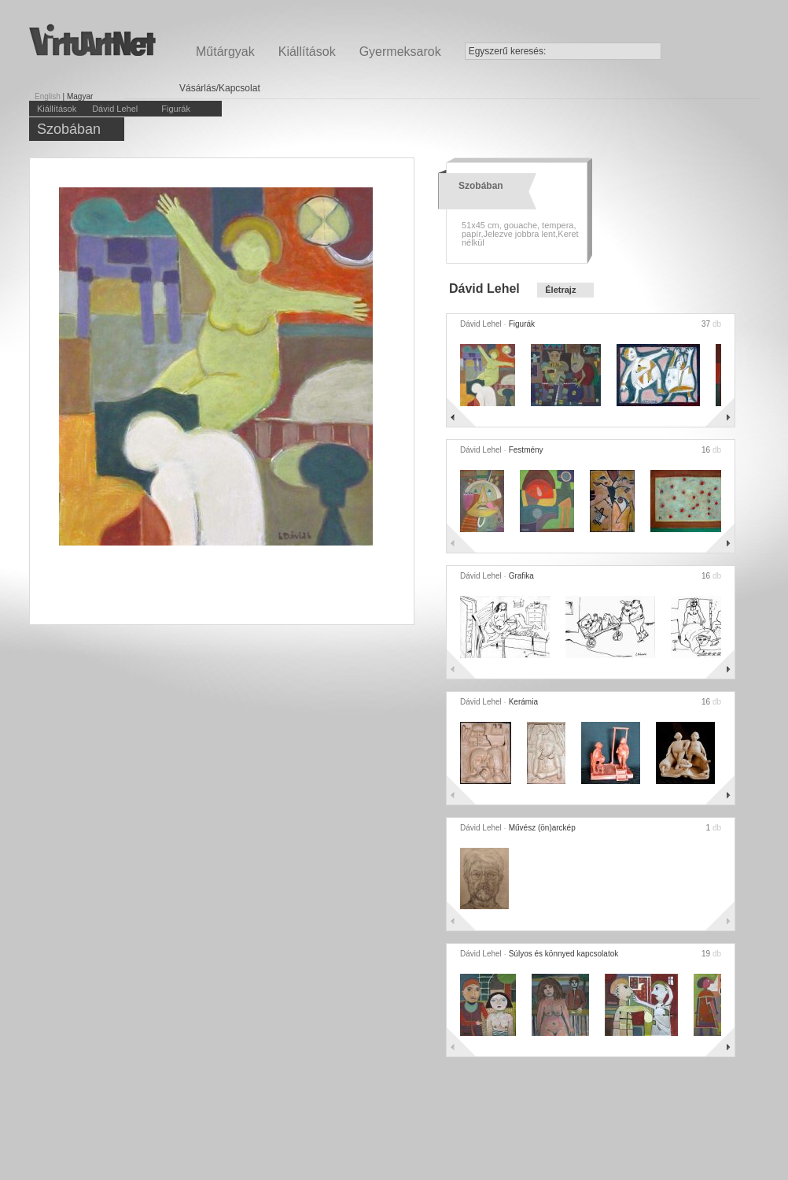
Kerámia (523, 701)
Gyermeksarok (400, 51)
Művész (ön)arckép (542, 827)
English (48, 96)
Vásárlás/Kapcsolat (219, 88)
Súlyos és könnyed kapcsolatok (564, 953)
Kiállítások (307, 51)
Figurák (175, 108)
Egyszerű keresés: (508, 51)
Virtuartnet (92, 40)
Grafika (521, 576)
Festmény (526, 450)
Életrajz (560, 289)
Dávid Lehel (115, 108)
